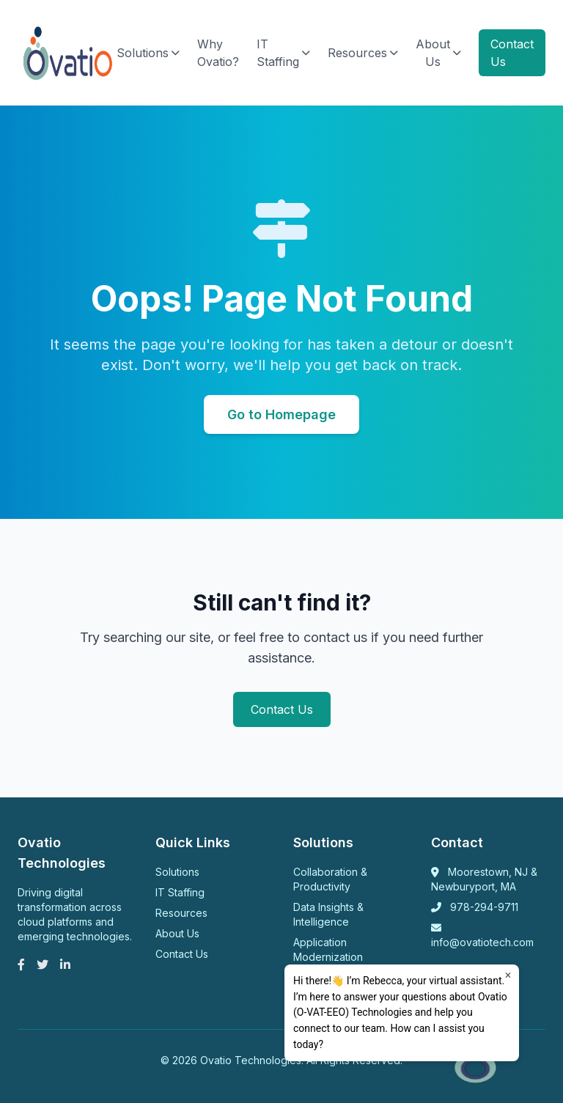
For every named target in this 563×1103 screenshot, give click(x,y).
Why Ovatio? (218, 53)
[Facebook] (21, 964)
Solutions (148, 52)
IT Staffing (283, 53)
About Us (438, 53)
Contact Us (512, 53)
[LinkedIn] (65, 964)
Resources (363, 52)
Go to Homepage (281, 414)
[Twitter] (42, 964)
